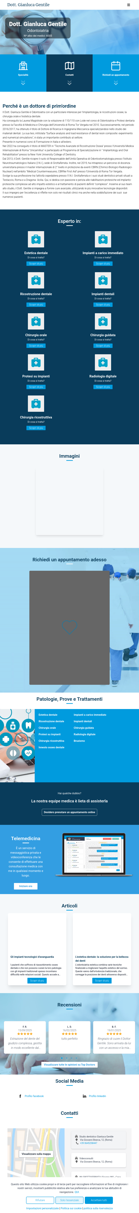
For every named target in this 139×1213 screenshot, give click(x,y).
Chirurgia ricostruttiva (51, 740)
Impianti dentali (83, 721)
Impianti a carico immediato (90, 714)
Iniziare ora (25, 886)
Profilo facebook (34, 1096)
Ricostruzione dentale (51, 721)
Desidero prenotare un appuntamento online (69, 812)
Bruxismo (79, 740)
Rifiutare (40, 1200)
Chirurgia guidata (84, 727)
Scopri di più (36, 263)
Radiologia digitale (85, 734)
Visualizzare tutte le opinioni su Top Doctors (69, 1064)
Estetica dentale (48, 714)
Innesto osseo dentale (51, 747)
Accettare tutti (99, 1200)
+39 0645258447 (88, 1143)
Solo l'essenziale (69, 1200)
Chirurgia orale (47, 727)
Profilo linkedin (97, 1096)
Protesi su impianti (49, 734)
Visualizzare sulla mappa (36, 1154)
